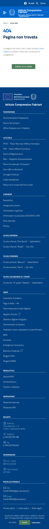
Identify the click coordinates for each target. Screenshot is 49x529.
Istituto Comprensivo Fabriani (23, 104)
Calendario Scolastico (12, 298)
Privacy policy (9, 508)
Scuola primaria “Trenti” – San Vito (18, 267)
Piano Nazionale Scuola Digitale (16, 308)
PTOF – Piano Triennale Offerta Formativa (21, 144)
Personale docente (11, 402)
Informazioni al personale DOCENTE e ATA (21, 215)
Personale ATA (9, 407)
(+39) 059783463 (11, 445)
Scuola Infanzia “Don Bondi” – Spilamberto (21, 241)
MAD (5, 335)
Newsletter (8, 200)
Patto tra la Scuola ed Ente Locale (18, 185)
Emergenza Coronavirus (13, 345)
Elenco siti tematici (11, 123)
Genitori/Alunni (9, 382)
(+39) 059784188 (11, 437)
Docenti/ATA (8, 376)
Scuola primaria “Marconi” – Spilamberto (20, 262)
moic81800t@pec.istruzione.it (16, 491)
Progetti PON (9, 356)
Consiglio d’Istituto (11, 174)
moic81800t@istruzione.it (14, 499)
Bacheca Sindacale (13, 350)
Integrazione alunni (11, 205)
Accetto (24, 522)
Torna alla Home (23, 66)
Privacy (6, 226)
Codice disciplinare (11, 179)
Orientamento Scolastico (14, 324)
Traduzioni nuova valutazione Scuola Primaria (22, 329)
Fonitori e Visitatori (11, 387)
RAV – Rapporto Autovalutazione (17, 159)
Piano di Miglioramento (13, 154)
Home (5, 23)
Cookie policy (36, 522)
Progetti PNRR (9, 361)
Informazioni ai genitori (13, 210)
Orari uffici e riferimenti (13, 169)
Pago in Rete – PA (11, 303)
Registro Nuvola (12, 314)
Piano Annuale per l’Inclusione (16, 164)
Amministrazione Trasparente (15, 118)
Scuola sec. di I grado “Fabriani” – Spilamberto (23, 282)
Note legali (36, 508)
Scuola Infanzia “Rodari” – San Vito (18, 246)
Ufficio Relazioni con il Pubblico (16, 128)
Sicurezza (7, 340)
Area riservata (9, 221)
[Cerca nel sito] (40, 3)
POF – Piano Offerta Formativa (16, 149)
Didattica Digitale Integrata (15, 319)
